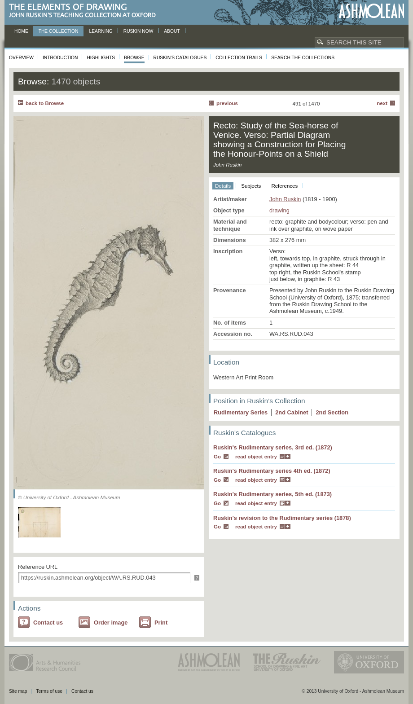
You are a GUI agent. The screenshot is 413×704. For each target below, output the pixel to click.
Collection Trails (238, 57)
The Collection (59, 31)
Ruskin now (138, 31)
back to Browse (45, 103)
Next (382, 103)
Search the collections (302, 57)
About (172, 31)
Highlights (101, 57)
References (284, 186)
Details (223, 186)
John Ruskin (285, 199)
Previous (227, 103)
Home (21, 31)
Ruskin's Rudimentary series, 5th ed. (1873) (272, 494)
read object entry (256, 456)
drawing (279, 210)
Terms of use (49, 691)
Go (217, 456)
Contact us (48, 622)
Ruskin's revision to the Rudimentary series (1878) (282, 518)
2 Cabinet (291, 412)
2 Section (332, 412)
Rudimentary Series (241, 412)
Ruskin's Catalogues (180, 57)
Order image (110, 622)
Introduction (60, 57)
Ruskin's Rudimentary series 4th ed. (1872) (271, 470)
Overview (21, 57)
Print (160, 622)
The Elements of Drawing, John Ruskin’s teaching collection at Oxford (85, 11)
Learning (100, 31)
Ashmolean (371, 11)
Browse (134, 57)
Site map (18, 691)
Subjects (251, 186)
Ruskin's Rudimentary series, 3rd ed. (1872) (272, 447)
